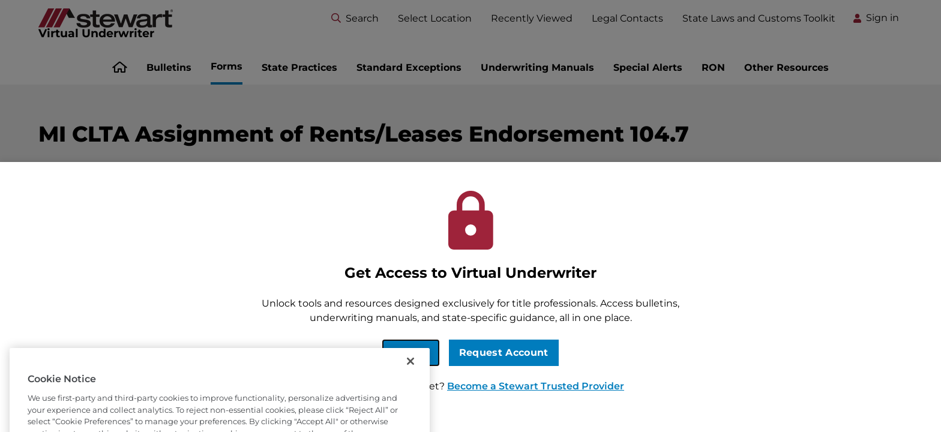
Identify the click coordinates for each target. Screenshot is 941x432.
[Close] (410, 375)
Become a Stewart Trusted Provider (535, 386)
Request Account (504, 352)
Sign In (410, 352)
